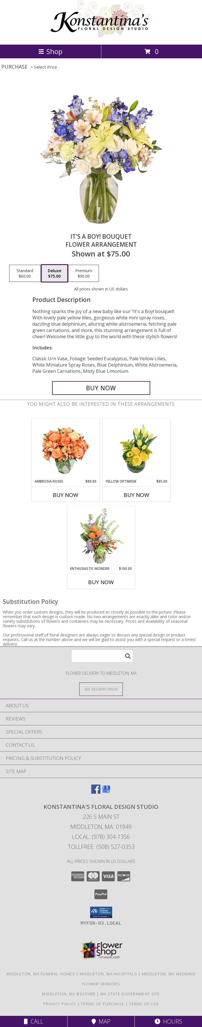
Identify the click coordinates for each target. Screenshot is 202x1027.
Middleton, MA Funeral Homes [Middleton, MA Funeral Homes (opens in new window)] (41, 973)
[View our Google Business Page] (106, 792)
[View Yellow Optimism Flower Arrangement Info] (137, 449)
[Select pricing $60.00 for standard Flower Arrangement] (24, 273)
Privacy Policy (59, 1003)
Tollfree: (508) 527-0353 (101, 847)
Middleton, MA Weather (68, 993)
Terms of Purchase (102, 1003)
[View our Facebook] (95, 792)
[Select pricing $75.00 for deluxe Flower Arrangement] (54, 273)
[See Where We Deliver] (101, 689)
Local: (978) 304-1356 (101, 837)
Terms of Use (144, 1003)
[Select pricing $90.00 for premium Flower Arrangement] (84, 273)
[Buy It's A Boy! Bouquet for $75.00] (101, 388)
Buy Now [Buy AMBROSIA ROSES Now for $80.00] (65, 495)
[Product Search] (102, 656)
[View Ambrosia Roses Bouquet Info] (66, 449)
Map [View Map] (101, 1021)
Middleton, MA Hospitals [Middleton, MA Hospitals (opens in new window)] (108, 973)
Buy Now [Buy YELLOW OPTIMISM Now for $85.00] (136, 495)
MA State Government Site (130, 993)
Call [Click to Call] (33, 1021)
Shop (50, 51)
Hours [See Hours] (168, 1021)
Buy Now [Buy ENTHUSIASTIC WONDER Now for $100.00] (101, 582)
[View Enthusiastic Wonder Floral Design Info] (101, 536)
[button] (101, 912)
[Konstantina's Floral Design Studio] (101, 36)
